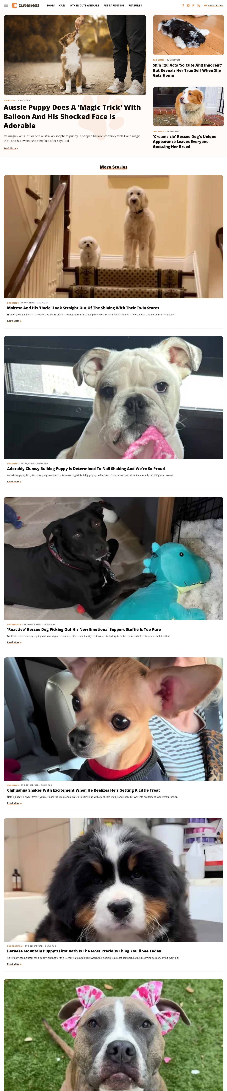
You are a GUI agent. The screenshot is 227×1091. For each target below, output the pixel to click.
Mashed (204, 1057)
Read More (10, 148)
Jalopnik (182, 1057)
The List (176, 1062)
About (100, 1039)
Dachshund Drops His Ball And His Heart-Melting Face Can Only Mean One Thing (187, 503)
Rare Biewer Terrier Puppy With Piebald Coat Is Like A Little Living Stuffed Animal (37, 503)
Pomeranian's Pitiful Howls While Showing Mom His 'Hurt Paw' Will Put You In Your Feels (111, 964)
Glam (104, 1057)
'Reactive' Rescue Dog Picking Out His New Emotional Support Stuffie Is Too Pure (187, 228)
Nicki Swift (44, 1062)
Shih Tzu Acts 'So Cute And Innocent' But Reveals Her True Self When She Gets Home (187, 70)
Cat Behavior (14, 770)
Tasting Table (142, 1062)
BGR (20, 1057)
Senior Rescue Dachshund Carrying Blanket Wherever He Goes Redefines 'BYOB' (186, 964)
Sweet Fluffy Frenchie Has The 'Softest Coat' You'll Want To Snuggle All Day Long (110, 872)
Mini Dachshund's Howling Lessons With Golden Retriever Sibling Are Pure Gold (36, 594)
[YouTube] (188, 5)
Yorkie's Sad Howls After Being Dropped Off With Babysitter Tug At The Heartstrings (36, 689)
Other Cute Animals (84, 5)
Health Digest (127, 1057)
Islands (171, 1057)
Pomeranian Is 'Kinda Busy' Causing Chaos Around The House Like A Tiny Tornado (33, 411)
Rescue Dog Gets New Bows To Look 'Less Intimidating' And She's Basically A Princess (186, 320)
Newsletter (213, 5)
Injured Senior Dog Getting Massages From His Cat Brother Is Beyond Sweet (187, 872)
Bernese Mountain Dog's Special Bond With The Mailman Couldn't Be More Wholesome (112, 781)
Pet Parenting (114, 5)
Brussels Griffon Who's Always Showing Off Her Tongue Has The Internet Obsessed (188, 781)
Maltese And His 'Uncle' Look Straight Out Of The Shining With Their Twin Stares (38, 228)
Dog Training (89, 492)
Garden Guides (90, 1057)
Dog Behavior (164, 218)
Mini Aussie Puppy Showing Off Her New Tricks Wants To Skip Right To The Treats (111, 503)
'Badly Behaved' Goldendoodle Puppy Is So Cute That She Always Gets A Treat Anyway (36, 872)
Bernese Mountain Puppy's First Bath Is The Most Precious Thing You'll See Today (112, 320)
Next (120, 1011)
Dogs (51, 5)
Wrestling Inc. (119, 1067)
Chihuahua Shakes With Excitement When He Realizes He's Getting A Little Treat (35, 320)
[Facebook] (183, 5)
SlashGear (119, 1062)
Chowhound (32, 1057)
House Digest (145, 1057)
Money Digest (27, 1062)
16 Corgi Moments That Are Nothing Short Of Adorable (183, 686)
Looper (193, 1057)
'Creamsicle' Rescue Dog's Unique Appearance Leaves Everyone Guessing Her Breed (184, 141)
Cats (62, 5)
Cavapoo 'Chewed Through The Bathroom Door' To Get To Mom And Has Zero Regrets (187, 411)
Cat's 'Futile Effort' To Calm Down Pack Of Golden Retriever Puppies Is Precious (37, 781)
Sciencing (93, 1062)
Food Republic (71, 1057)
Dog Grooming (90, 309)
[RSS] (199, 5)
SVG (130, 1062)
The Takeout (190, 1062)
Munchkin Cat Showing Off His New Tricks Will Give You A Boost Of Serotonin (185, 594)
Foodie (57, 1057)
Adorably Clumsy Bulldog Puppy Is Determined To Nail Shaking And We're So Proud (112, 228)
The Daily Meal (161, 1062)
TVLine (203, 1062)
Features (135, 5)
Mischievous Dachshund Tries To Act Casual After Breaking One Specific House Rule (113, 411)
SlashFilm (106, 1062)
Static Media (96, 1045)
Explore (46, 1057)
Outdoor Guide (61, 1062)
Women (104, 1067)
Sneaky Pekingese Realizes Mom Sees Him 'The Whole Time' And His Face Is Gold (113, 594)
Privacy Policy (119, 1039)
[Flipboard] (193, 5)
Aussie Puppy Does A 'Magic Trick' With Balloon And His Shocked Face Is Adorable (72, 116)
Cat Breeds (162, 584)
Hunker (160, 1057)
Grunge (114, 1057)
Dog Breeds (9, 100)
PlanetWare (78, 1062)
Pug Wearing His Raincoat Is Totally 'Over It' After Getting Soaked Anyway (110, 689)
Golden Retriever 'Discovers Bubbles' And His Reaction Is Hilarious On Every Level (34, 964)
